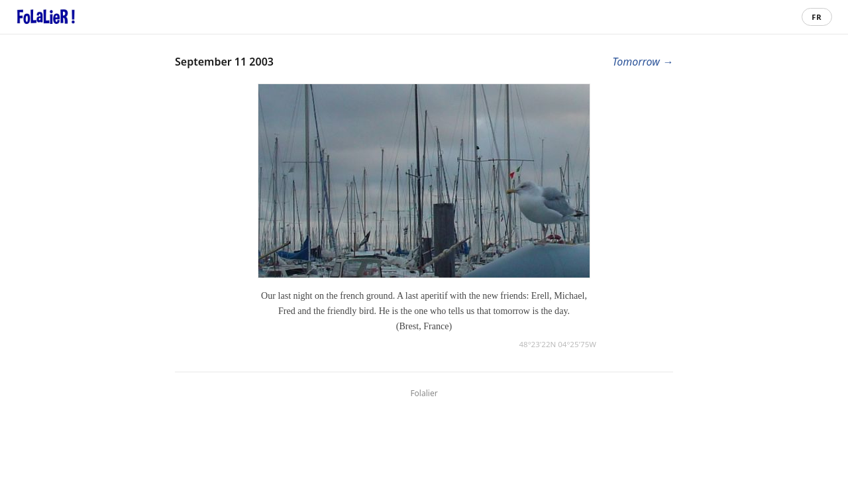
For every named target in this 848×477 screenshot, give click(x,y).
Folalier (423, 393)
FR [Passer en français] (817, 17)
